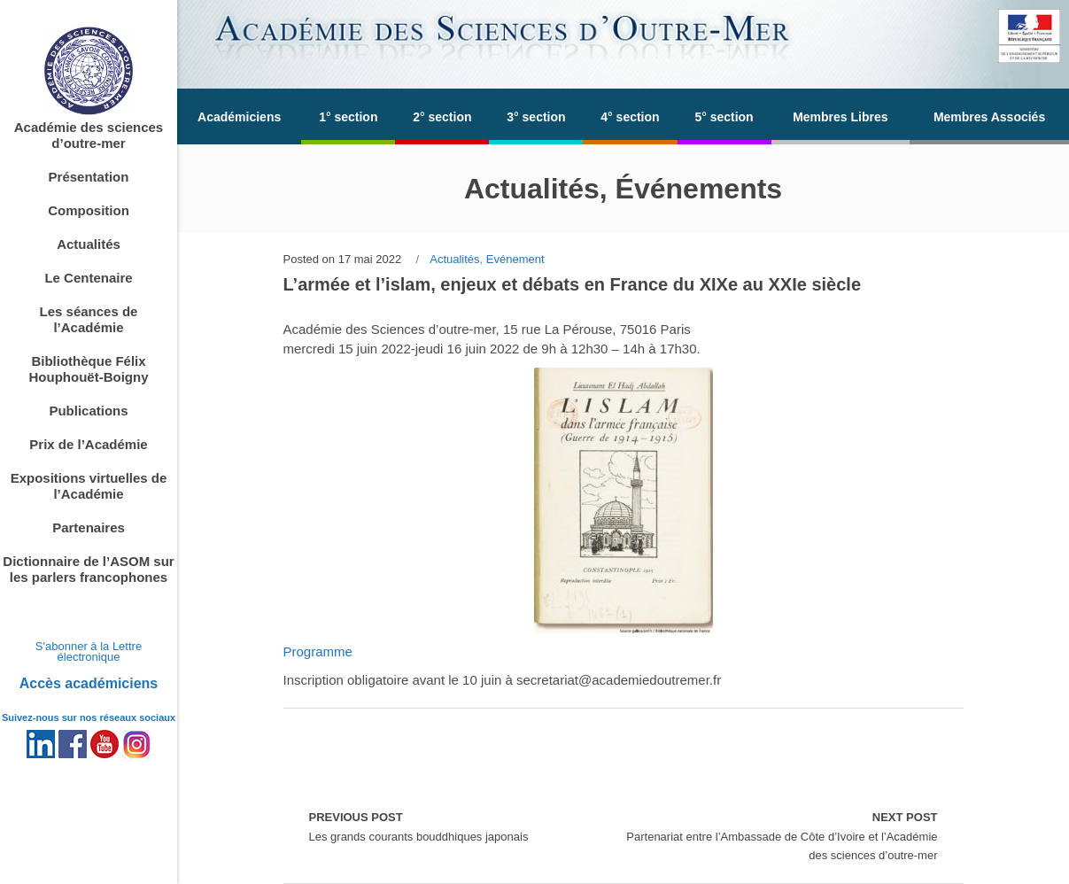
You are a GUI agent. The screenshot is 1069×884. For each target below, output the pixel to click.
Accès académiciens (89, 683)
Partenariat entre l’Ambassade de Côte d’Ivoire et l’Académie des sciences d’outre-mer (781, 835)
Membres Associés (989, 117)
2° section (442, 117)
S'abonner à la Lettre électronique (88, 651)
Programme (317, 651)
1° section (348, 117)
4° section (629, 117)
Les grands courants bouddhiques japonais (419, 825)
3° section (536, 117)
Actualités (454, 259)
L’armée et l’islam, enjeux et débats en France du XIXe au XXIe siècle (572, 284)
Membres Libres (840, 117)
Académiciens (239, 117)
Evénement (515, 259)
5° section (723, 117)
